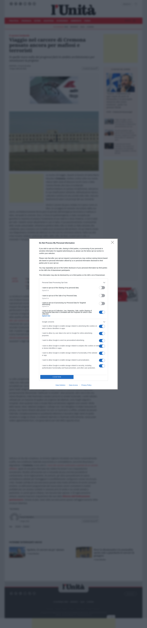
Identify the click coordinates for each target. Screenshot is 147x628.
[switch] (102, 287)
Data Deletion (60, 385)
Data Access (73, 385)
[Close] (113, 243)
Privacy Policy (86, 385)
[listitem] (73, 282)
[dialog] (73, 314)
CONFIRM (57, 377)
